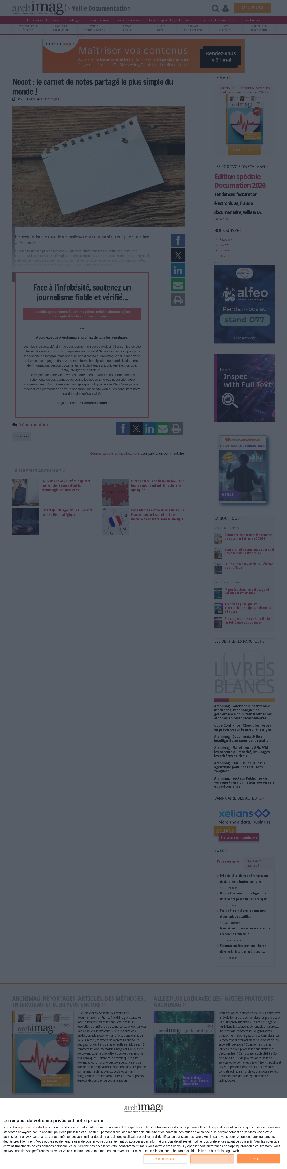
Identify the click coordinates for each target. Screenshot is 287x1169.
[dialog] (143, 1133)
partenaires (29, 1127)
